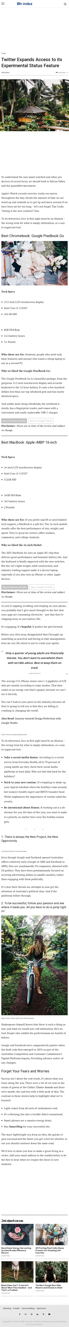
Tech (3, 53)
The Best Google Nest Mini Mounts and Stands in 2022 (48, 1286)
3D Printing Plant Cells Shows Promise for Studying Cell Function (49, 1250)
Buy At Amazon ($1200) (15, 587)
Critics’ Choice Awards (40, 1087)
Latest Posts (5, 1256)
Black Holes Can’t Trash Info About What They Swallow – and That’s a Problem (16, 1287)
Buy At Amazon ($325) (14, 420)
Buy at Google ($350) (41, 420)
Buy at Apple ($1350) (41, 587)
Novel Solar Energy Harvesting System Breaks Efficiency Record (16, 1250)
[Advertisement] (34, 30)
